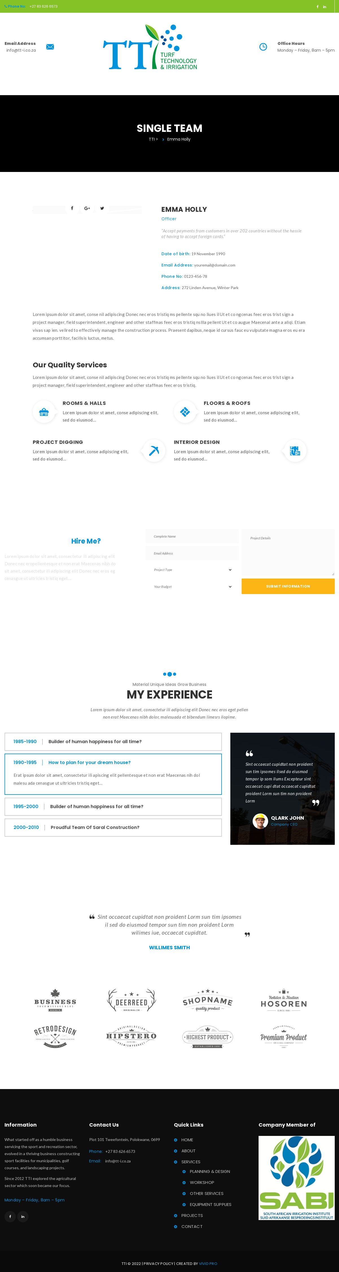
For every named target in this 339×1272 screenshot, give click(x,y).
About (130, 93)
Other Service (207, 1189)
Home (104, 93)
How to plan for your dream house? (90, 758)
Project (195, 93)
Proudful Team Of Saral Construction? (96, 823)
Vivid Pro (208, 1259)
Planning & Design (210, 1167)
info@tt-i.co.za (118, 1156)
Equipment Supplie (211, 1200)
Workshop (202, 1178)
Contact (230, 93)
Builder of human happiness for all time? (96, 737)
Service (160, 93)
